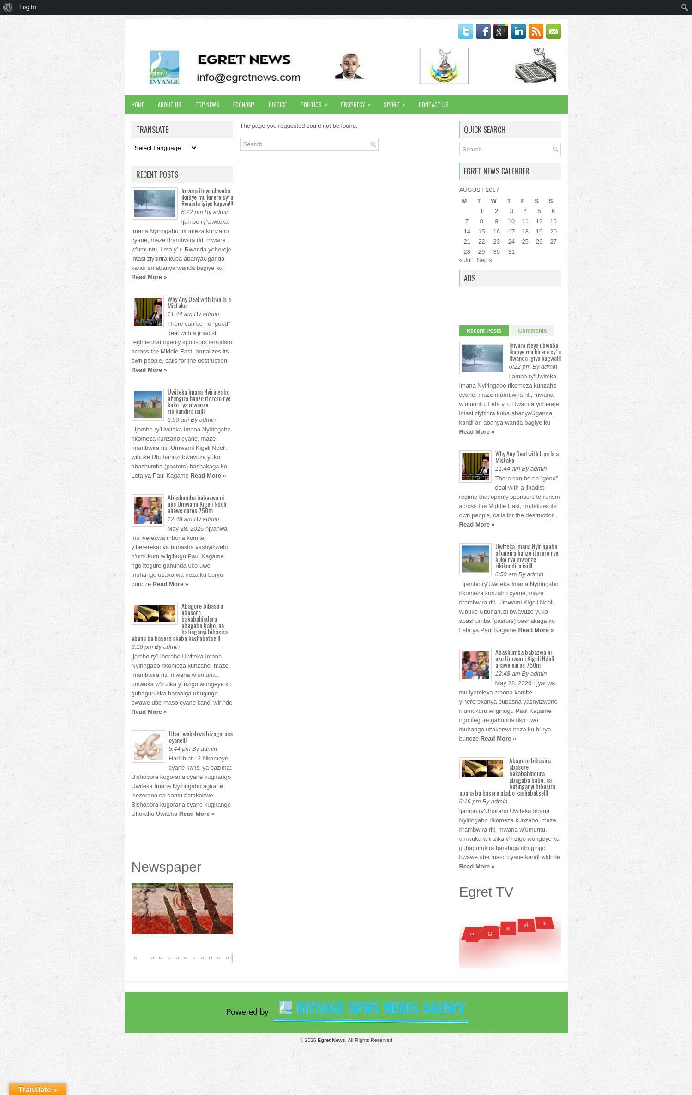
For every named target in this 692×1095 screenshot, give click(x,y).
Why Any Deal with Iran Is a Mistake (199, 302)
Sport (398, 101)
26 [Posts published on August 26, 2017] (539, 241)
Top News (207, 104)
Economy (243, 104)
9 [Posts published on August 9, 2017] (496, 221)
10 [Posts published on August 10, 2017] (511, 221)
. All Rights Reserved (355, 1040)
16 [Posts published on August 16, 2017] (496, 231)
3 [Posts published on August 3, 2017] (511, 211)
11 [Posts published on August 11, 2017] (525, 221)
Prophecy (359, 101)
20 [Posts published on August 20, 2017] (553, 231)
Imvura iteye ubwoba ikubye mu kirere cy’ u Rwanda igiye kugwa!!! (207, 196)
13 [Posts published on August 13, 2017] (553, 221)
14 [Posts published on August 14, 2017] (466, 231)
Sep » (485, 260)
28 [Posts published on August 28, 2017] (466, 251)
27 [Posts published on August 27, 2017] (553, 241)
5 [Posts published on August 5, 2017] (539, 211)
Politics (317, 101)
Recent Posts (484, 331)
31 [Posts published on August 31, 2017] (511, 251)
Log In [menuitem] (27, 7)
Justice (277, 104)
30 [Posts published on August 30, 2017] (496, 251)
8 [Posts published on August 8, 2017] (481, 221)
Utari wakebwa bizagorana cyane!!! (201, 737)
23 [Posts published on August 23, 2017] (496, 241)
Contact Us (434, 104)
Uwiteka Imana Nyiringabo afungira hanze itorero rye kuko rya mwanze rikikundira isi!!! (199, 401)
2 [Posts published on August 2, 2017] (496, 211)
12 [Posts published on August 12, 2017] (539, 221)
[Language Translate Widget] (165, 148)
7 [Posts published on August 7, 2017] (467, 221)
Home (138, 104)
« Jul (465, 260)
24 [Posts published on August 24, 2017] (511, 241)
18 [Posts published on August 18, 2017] (525, 231)
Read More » (149, 277)
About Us (169, 104)
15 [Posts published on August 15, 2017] (481, 231)
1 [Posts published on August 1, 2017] (481, 211)
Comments (532, 331)
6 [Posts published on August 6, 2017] (553, 211)
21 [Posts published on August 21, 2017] (466, 241)
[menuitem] (8, 7)
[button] (224, 891)
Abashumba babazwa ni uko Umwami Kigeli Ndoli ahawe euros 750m (197, 503)
